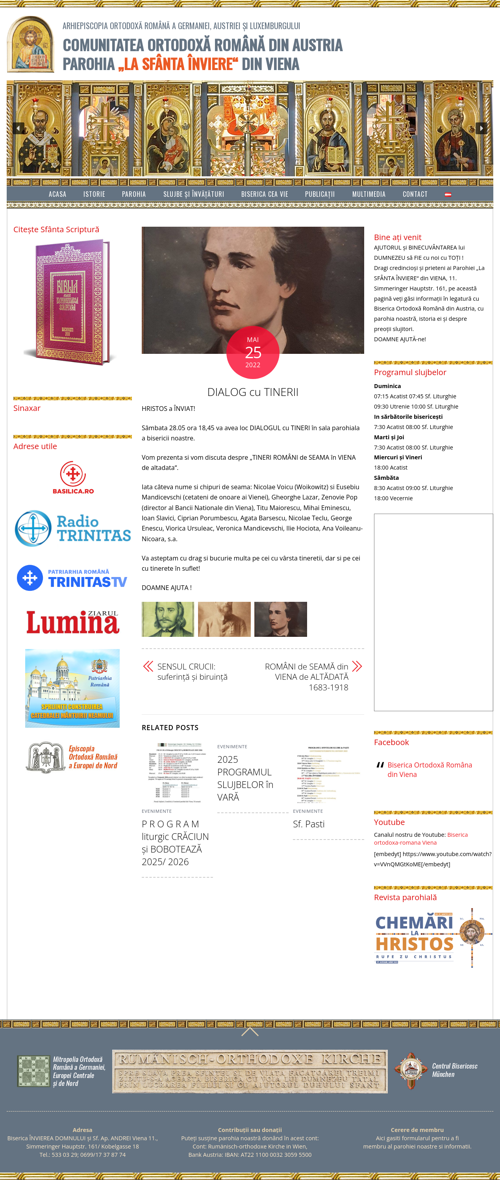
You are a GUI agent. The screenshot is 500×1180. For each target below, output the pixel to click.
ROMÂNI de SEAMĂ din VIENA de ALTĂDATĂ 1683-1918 (306, 676)
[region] (250, 128)
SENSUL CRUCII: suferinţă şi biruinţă (192, 671)
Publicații (320, 194)
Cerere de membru (417, 1130)
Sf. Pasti (309, 823)
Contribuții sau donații (250, 1130)
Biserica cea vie (264, 194)
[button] (18, 128)
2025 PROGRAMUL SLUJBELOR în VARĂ (245, 778)
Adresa (83, 1130)
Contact (415, 194)
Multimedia (369, 194)
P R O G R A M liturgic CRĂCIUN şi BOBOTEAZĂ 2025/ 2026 (175, 842)
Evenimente (157, 811)
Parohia (134, 194)
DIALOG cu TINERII (252, 391)
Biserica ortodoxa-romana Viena (421, 838)
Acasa (58, 194)
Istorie (94, 194)
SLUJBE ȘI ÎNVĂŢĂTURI (193, 194)
